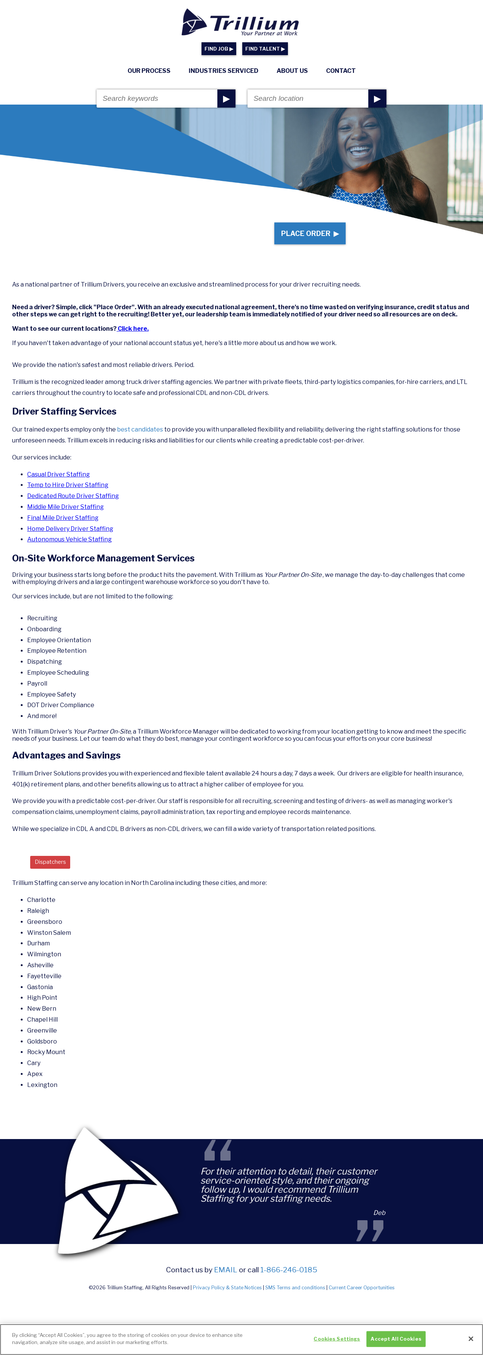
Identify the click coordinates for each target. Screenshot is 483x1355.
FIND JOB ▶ (219, 49)
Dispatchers (52, 869)
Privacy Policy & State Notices (227, 1296)
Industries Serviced (223, 70)
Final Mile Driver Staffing (62, 524)
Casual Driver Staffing (58, 481)
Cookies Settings (337, 1341)
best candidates (140, 436)
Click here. (133, 335)
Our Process (149, 70)
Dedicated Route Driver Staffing (73, 503)
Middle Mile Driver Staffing (65, 514)
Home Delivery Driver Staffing (70, 535)
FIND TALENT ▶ (265, 49)
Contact (341, 70)
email (225, 1278)
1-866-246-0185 (288, 1278)
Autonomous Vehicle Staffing (69, 546)
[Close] (471, 1341)
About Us (292, 70)
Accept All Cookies (396, 1341)
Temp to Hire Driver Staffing (67, 492)
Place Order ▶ (306, 236)
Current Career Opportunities (362, 1296)
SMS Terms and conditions (295, 1296)
